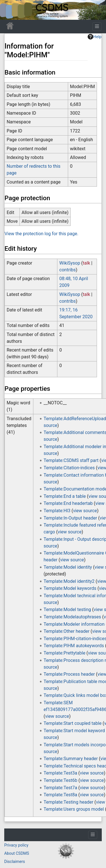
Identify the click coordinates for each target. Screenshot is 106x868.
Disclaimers (14, 861)
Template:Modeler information (74, 624)
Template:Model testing (67, 609)
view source (85, 510)
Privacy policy (16, 845)
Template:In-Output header (70, 518)
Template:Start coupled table (72, 723)
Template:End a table (65, 496)
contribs (67, 269)
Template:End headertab (68, 503)
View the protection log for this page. (41, 233)
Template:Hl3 (57, 510)
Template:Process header (69, 674)
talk (86, 263)
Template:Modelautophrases (72, 617)
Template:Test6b (60, 780)
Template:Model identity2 (69, 581)
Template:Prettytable (64, 653)
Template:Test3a (60, 773)
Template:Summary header (71, 758)
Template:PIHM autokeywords (74, 645)
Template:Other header (66, 631)
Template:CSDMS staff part (71, 460)
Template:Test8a (60, 794)
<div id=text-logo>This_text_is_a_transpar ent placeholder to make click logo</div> (9, 10)
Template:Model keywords (70, 588)
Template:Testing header (68, 802)
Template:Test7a (60, 787)
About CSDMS (16, 853)
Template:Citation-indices (69, 467)
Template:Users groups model (74, 809)
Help (94, 37)
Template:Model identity (68, 567)
